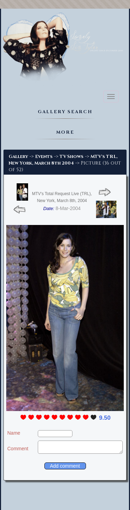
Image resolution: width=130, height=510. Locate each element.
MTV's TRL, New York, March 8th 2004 (63, 159)
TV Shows (72, 156)
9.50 (105, 418)
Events (44, 156)
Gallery (18, 156)
